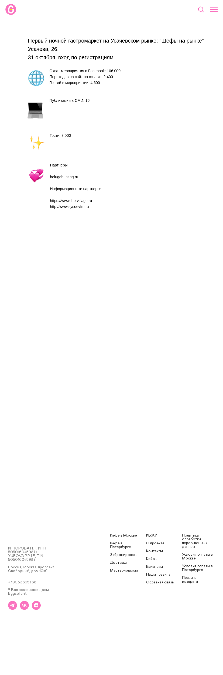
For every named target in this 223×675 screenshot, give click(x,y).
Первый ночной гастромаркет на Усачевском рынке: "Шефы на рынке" (116, 41)
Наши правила (158, 574)
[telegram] (12, 608)
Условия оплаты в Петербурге (197, 568)
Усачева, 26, (43, 49)
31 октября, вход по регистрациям (71, 57)
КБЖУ (151, 535)
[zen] (36, 608)
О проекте (155, 543)
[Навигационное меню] (214, 9)
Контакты (154, 551)
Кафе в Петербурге (120, 545)
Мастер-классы (124, 570)
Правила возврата (190, 579)
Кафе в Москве (123, 535)
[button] (201, 9)
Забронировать (124, 555)
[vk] (24, 608)
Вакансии (154, 567)
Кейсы (151, 559)
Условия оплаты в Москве (197, 556)
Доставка (118, 563)
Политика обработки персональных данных (194, 541)
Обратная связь (160, 582)
